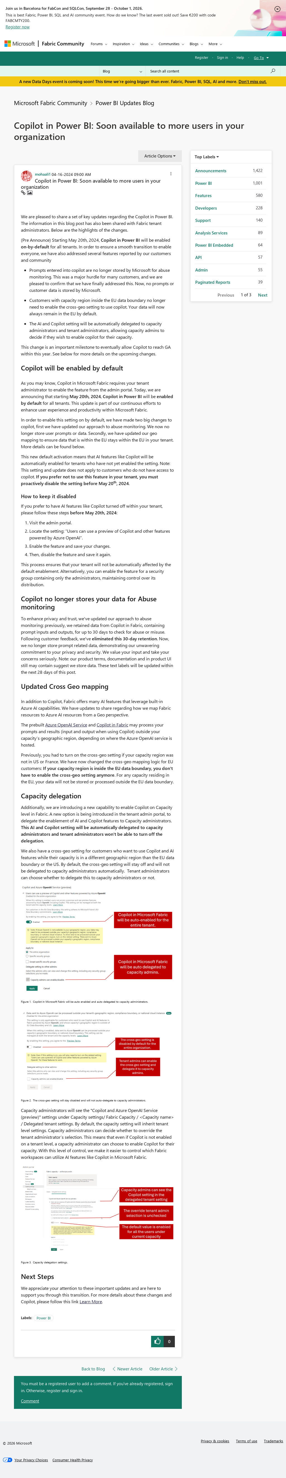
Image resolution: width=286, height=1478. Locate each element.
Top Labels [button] (205, 156)
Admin (201, 270)
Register (201, 57)
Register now (18, 27)
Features (203, 195)
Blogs (194, 43)
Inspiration (121, 43)
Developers (206, 208)
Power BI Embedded (214, 245)
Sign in (222, 57)
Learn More (91, 1301)
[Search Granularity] (122, 71)
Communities (169, 43)
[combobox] (213, 71)
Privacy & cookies (215, 1440)
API (198, 257)
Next (262, 295)
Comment (30, 1401)
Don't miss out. (253, 81)
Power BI (44, 1318)
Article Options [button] (158, 156)
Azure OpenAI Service (66, 725)
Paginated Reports (212, 282)
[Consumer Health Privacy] (73, 1460)
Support (203, 220)
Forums (97, 43)
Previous (226, 295)
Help (240, 57)
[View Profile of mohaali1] (43, 174)
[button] (171, 174)
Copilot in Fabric (112, 725)
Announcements (210, 170)
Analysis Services (211, 233)
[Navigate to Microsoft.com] (19, 43)
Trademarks (273, 1440)
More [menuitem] (213, 43)
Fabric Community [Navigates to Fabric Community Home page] (63, 43)
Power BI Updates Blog (125, 102)
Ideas (144, 43)
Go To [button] (259, 57)
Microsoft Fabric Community (50, 102)
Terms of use (246, 1440)
